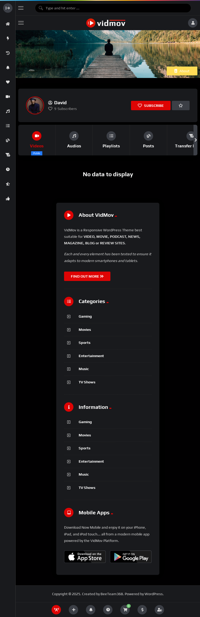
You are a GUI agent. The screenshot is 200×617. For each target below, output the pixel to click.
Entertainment (91, 356)
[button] (195, 140)
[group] (36, 140)
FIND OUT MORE (87, 276)
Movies (85, 329)
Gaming (85, 316)
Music (84, 369)
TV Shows (87, 382)
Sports (84, 342)
